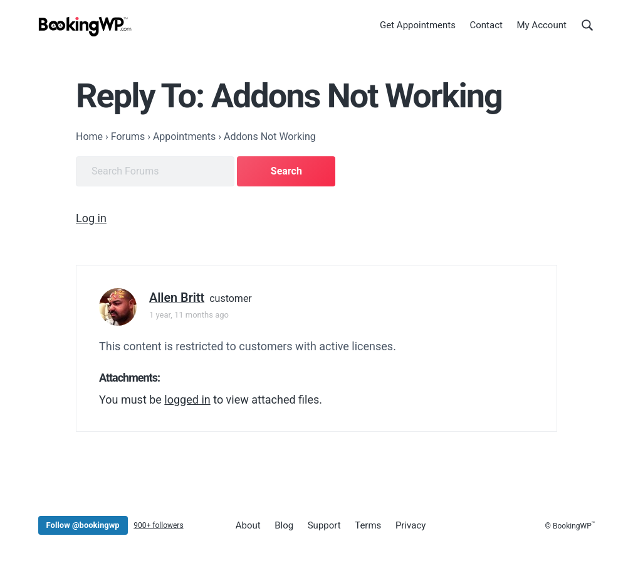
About (248, 525)
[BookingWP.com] (85, 26)
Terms (368, 525)
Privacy (410, 525)
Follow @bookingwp (83, 525)
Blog (284, 525)
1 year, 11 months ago (189, 314)
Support (324, 525)
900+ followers (158, 525)
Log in (91, 218)
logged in (187, 399)
